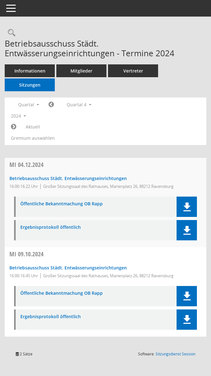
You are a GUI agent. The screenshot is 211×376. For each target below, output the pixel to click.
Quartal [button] (28, 105)
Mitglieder (81, 71)
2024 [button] (18, 116)
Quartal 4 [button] (79, 105)
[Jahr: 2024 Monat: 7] (51, 104)
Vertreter (133, 71)
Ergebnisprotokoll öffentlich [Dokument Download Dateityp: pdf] (50, 227)
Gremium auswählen (33, 138)
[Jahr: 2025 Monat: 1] (13, 127)
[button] (187, 207)
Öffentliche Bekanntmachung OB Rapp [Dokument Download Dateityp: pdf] (61, 204)
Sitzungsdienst (175, 354)
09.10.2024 (26, 254)
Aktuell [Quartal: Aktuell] (33, 127)
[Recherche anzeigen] (10, 33)
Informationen (29, 71)
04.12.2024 (26, 164)
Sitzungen (29, 85)
